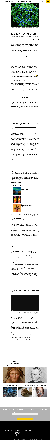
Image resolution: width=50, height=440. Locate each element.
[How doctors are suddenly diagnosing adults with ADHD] (25, 210)
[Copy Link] (38, 41)
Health (18, 1)
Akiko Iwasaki (33, 88)
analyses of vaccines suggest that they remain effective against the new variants (24, 71)
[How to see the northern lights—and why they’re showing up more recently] (25, 193)
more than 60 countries (31, 107)
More (30, 1)
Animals (6, 1)
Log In (44, 1)
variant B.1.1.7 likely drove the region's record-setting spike (24, 106)
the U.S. (15, 110)
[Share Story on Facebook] (33, 41)
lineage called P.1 (22, 123)
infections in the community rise (20, 153)
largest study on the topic (27, 149)
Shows (27, 1)
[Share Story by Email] (37, 41)
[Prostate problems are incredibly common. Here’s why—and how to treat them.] (25, 202)
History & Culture (11, 1)
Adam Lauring (33, 59)
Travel (15, 1)
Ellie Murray (13, 181)
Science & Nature (23, 1)
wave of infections (28, 128)
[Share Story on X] (35, 41)
